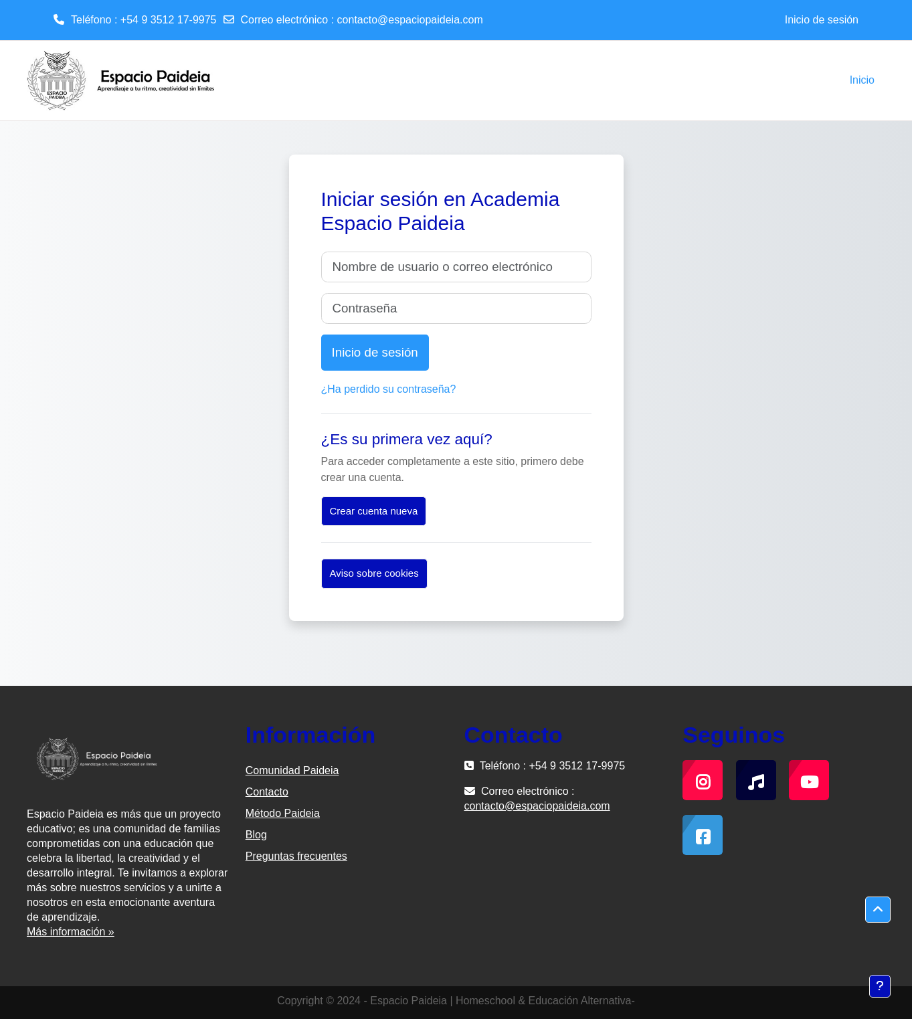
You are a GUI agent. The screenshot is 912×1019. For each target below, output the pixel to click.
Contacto (267, 792)
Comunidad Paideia (292, 770)
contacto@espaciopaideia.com (410, 19)
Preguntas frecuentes (296, 856)
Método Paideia (283, 813)
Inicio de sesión (821, 19)
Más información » (70, 931)
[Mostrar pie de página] (880, 986)
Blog (256, 834)
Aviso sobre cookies (374, 573)
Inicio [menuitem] (862, 80)
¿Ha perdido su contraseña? (388, 389)
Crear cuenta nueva (374, 511)
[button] (878, 910)
